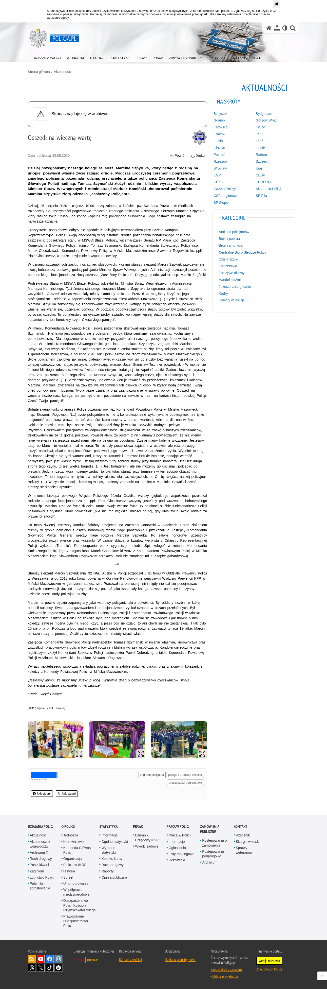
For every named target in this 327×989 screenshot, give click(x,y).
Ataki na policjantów (234, 232)
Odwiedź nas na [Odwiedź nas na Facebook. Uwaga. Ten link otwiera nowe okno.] (50, 959)
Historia (69, 871)
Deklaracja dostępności (180, 959)
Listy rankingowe (181, 854)
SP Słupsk (221, 203)
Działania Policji (41, 826)
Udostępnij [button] (42, 793)
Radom (261, 154)
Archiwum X (39, 852)
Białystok (220, 114)
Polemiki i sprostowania (40, 886)
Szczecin (262, 161)
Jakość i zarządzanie (235, 287)
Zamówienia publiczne (209, 829)
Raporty (107, 871)
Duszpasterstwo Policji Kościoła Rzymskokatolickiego (79, 905)
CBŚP (260, 175)
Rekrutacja (177, 860)
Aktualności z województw (40, 844)
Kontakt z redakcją (131, 959)
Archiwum (209, 862)
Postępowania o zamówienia (214, 842)
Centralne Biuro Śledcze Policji (242, 252)
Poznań (219, 154)
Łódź (259, 141)
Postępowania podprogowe (213, 854)
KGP (217, 175)
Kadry (223, 293)
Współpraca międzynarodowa (76, 892)
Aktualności (63, 72)
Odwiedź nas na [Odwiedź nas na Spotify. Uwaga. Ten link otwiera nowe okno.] (58, 968)
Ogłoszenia (177, 848)
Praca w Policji (179, 826)
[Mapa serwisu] (277, 28)
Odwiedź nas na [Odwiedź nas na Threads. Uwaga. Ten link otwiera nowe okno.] (32, 968)
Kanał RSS (32, 959)
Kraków (219, 134)
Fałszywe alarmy (231, 273)
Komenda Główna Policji (77, 850)
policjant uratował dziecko (185, 775)
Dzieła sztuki (228, 259)
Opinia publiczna (114, 877)
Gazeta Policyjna (226, 189)
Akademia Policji (268, 189)
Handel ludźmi (230, 280)
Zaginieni (37, 871)
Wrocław (220, 168)
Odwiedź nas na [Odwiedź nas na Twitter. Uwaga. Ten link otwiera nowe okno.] (41, 968)
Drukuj (198, 156)
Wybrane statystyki (108, 850)
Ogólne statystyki (114, 842)
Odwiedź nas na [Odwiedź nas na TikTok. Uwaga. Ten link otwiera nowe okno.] (50, 968)
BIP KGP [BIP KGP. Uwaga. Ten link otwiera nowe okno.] (92, 959)
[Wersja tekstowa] (285, 28)
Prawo (138, 826)
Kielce (260, 127)
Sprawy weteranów (244, 850)
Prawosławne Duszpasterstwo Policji (75, 921)
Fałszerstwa (228, 266)
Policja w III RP (75, 865)
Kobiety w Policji (231, 300)
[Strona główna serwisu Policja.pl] (268, 28)
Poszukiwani (39, 865)
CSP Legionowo (225, 196)
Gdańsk (219, 120)
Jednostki (70, 835)
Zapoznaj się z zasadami (226, 969)
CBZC (218, 182)
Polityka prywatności (224, 976)
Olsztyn (219, 148)
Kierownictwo (73, 842)
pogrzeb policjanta (152, 775)
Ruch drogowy (41, 859)
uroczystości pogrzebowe (185, 782)
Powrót (177, 156)
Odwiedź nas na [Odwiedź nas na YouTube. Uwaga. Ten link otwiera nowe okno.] (41, 959)
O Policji (68, 826)
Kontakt (240, 826)
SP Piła (261, 196)
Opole (260, 148)
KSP (259, 134)
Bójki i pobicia (229, 239)
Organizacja (72, 859)
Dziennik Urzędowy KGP (147, 837)
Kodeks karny (111, 859)
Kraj (259, 168)
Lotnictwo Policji (42, 877)
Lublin (218, 141)
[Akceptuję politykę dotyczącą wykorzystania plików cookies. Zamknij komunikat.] (276, 4)
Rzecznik (243, 835)
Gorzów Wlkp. (266, 120)
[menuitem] (47, 57)
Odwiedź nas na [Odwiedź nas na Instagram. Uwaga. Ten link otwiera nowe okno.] (58, 959)
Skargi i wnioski (247, 842)
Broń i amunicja (231, 245)
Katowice (220, 127)
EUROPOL (264, 182)
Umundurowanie (76, 883)
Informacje (109, 835)
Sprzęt (68, 877)
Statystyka (108, 826)
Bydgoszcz (264, 114)
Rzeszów (220, 161)
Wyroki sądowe (146, 846)
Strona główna (39, 72)
